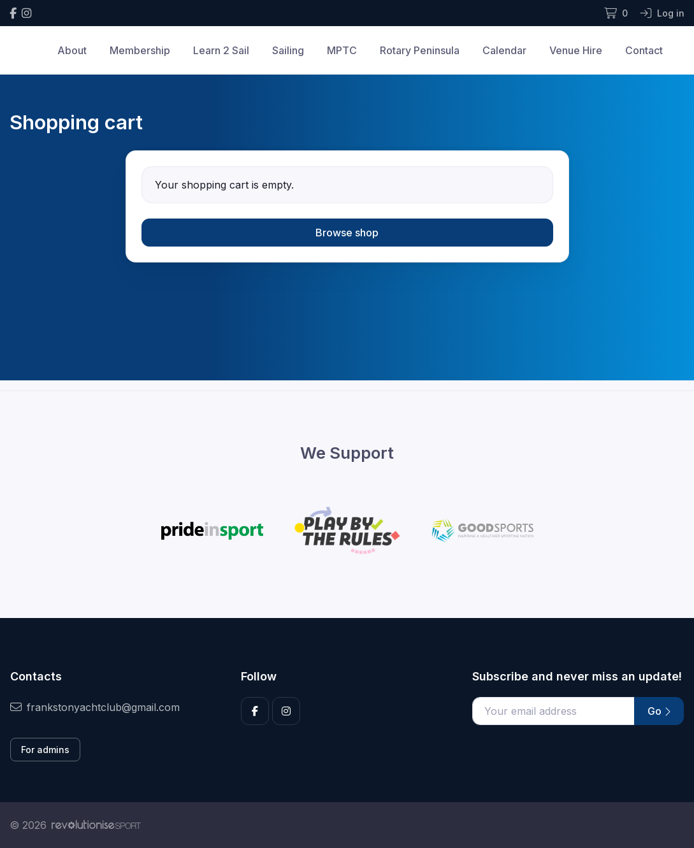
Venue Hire (575, 50)
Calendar (504, 50)
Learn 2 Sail (221, 50)
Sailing (288, 50)
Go (658, 711)
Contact (644, 50)
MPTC (342, 50)
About (72, 50)
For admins (45, 749)
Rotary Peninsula (419, 50)
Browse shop (347, 232)
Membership (140, 50)
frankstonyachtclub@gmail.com (95, 707)
